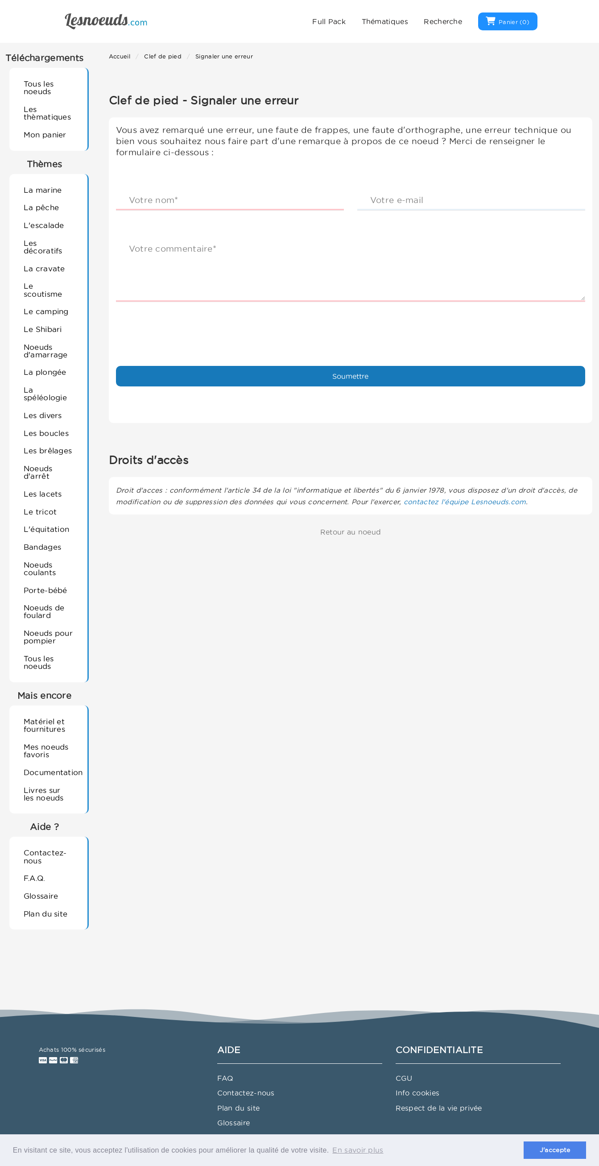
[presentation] (184, 326)
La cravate (44, 268)
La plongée (45, 372)
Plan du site (46, 913)
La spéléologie (45, 394)
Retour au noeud (350, 532)
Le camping (46, 311)
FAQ (225, 1078)
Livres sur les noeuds (44, 794)
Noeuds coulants (40, 568)
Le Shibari (43, 329)
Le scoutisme (43, 290)
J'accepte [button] (555, 1150)
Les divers (43, 415)
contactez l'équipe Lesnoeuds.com (465, 502)
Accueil (119, 56)
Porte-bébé (45, 590)
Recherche (443, 21)
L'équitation (47, 529)
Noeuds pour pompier (48, 637)
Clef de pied (163, 56)
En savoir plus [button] (357, 1150)
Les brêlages (48, 450)
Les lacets (43, 494)
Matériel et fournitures (44, 725)
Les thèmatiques (47, 113)
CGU (404, 1078)
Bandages (42, 547)
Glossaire (41, 896)
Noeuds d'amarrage (46, 351)
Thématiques (385, 21)
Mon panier (45, 134)
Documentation (52, 772)
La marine (43, 190)
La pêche (41, 207)
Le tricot (40, 511)
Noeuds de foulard (44, 611)
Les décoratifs (43, 247)
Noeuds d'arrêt (38, 472)
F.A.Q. (34, 878)
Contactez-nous (45, 856)
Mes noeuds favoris (46, 751)
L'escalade (44, 225)
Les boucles (46, 433)
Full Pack (329, 21)
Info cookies (418, 1093)
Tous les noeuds (39, 87)
